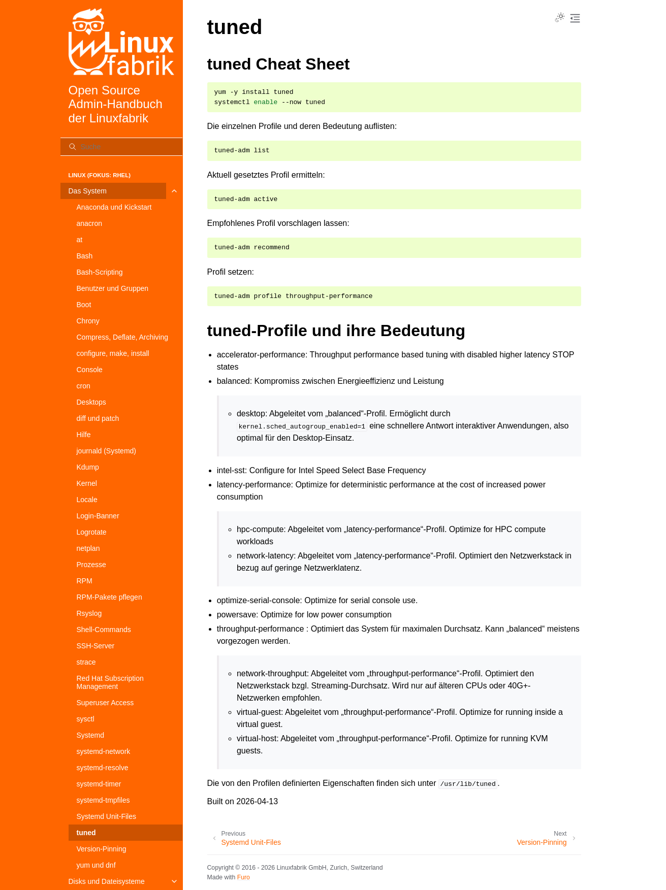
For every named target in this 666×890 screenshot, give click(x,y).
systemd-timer (99, 784)
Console (90, 370)
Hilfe (84, 435)
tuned (86, 833)
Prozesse (91, 565)
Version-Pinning (101, 849)
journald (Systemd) (107, 451)
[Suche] (121, 147)
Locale (87, 500)
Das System (88, 191)
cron (83, 386)
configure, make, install (113, 353)
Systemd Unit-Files (106, 816)
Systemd (90, 735)
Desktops (91, 402)
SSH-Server (96, 646)
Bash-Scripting (100, 272)
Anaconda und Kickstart (114, 207)
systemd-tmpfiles (103, 800)
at (80, 240)
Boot (84, 305)
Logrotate (92, 532)
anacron (90, 223)
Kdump (88, 467)
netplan (88, 548)
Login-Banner (98, 516)
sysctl (85, 719)
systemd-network (104, 751)
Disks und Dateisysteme (107, 881)
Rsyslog (89, 613)
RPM (84, 581)
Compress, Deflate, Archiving (123, 337)
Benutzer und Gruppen (113, 288)
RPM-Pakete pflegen (109, 597)
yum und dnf (96, 865)
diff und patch (98, 418)
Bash (85, 256)
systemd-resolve (103, 768)
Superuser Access (105, 703)
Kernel (87, 483)
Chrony (88, 321)
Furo (243, 877)
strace (86, 662)
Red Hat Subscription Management (110, 682)
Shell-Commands (104, 629)
